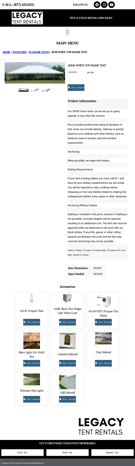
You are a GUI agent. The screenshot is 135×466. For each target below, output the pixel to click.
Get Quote (76, 87)
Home (6, 52)
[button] (67, 32)
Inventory (19, 52)
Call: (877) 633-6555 (18, 5)
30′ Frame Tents (39, 52)
